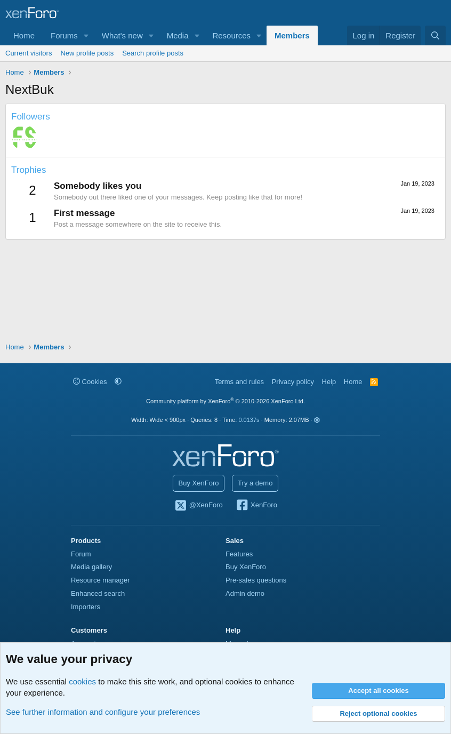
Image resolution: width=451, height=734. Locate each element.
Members (292, 35)
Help (329, 382)
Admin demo (245, 593)
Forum (81, 554)
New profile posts (87, 53)
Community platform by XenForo (225, 401)
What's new (122, 35)
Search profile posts (152, 53)
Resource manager (100, 580)
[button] (86, 35)
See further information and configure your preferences (103, 711)
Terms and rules (239, 382)
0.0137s (248, 420)
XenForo (256, 505)
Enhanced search (98, 593)
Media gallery (91, 567)
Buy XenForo (199, 483)
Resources (231, 35)
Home (24, 35)
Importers (85, 607)
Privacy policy (293, 382)
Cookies (90, 382)
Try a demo (255, 483)
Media (178, 35)
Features (239, 554)
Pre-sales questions (256, 580)
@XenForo (198, 505)
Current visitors (28, 53)
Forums (64, 35)
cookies (82, 681)
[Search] (435, 35)
